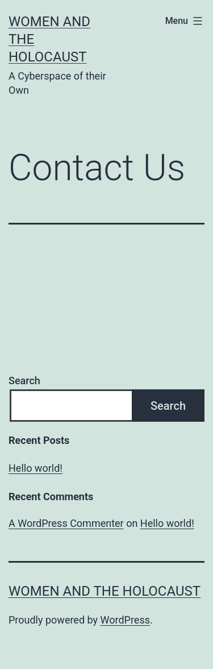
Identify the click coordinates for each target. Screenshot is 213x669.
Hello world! (35, 468)
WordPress (125, 620)
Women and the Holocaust (105, 591)
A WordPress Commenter (66, 523)
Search (24, 381)
